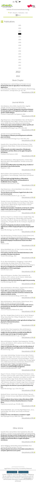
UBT (10, 13)
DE (14, 2)
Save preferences (23, 472)
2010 (19, 68)
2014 (19, 56)
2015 (19, 54)
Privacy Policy (15, 468)
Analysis (23, 474)
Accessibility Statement (25, 468)
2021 (19, 37)
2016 (19, 51)
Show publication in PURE (28, 92)
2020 (19, 39)
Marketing (30, 474)
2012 (19, 62)
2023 (19, 31)
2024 (19, 28)
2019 (19, 42)
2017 (19, 48)
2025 (19, 25)
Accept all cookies (12, 472)
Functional (16, 474)
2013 (19, 59)
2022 (26, 13)
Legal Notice (7, 468)
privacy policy (27, 478)
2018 (19, 45)
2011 (19, 65)
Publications (21, 13)
